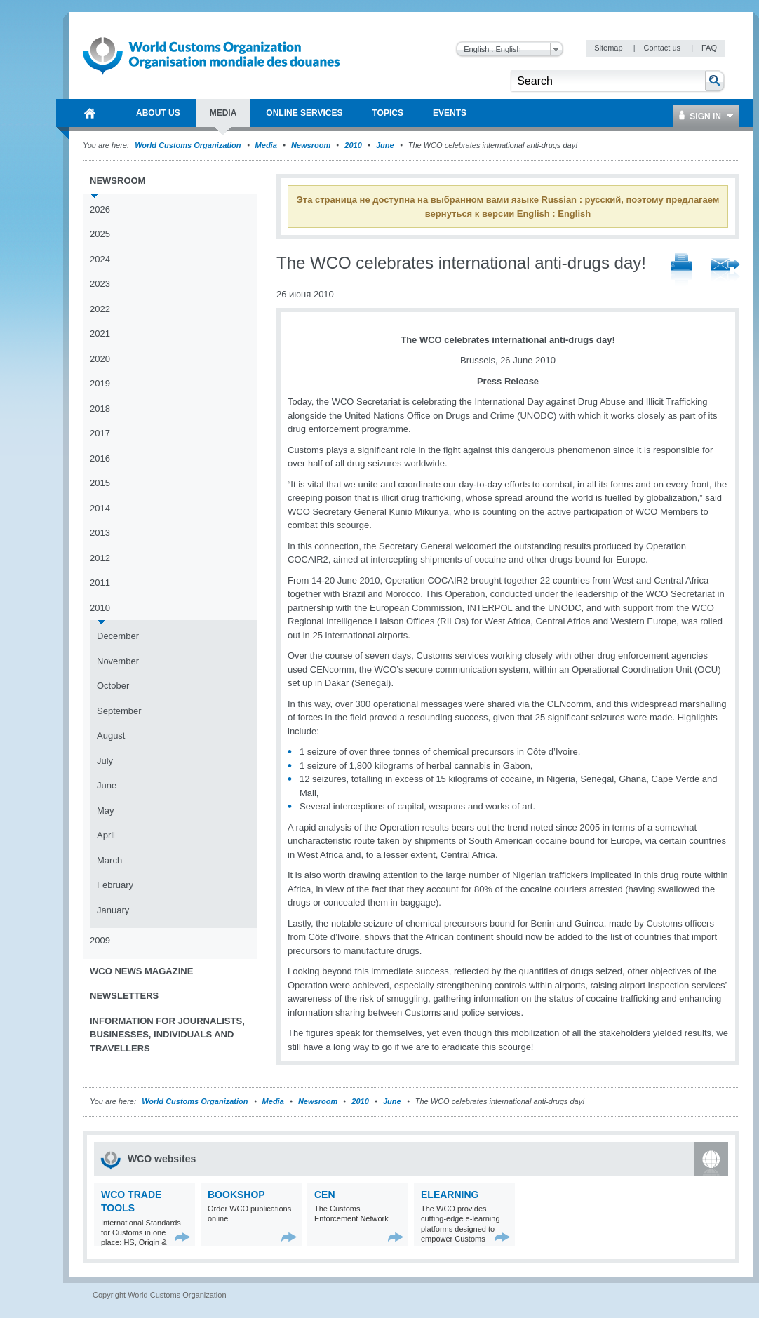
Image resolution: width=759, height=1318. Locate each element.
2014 (100, 508)
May (105, 810)
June (385, 145)
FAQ (709, 47)
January (113, 910)
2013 (100, 532)
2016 (100, 458)
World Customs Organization (189, 145)
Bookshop (236, 1194)
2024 (100, 259)
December (118, 636)
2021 (100, 333)
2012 (100, 558)
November (118, 661)
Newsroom (310, 145)
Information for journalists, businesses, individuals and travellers (167, 1035)
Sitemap (609, 47)
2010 (352, 145)
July (105, 760)
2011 (100, 582)
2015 (100, 483)
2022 (100, 309)
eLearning (449, 1194)
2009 (100, 940)
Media (266, 145)
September (119, 711)
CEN (324, 1194)
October (113, 685)
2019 (100, 383)
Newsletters (124, 995)
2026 (100, 209)
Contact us (663, 47)
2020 (100, 359)
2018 (100, 408)
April (106, 835)
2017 (100, 433)
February (115, 885)
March (109, 860)
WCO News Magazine (141, 971)
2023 (100, 283)
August (111, 735)
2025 (100, 234)
